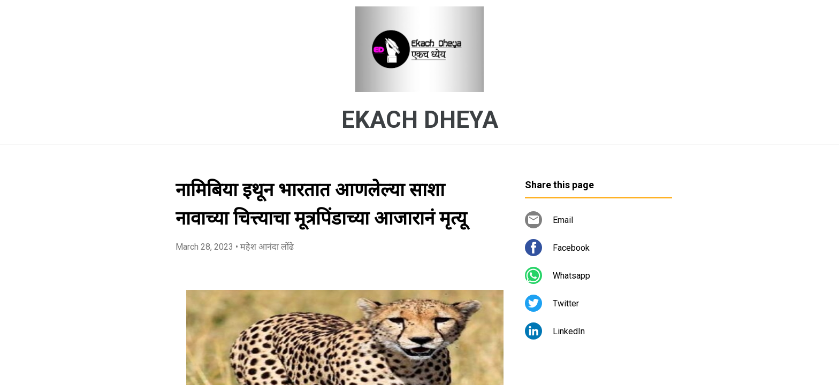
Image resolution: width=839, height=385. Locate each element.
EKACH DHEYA (419, 120)
